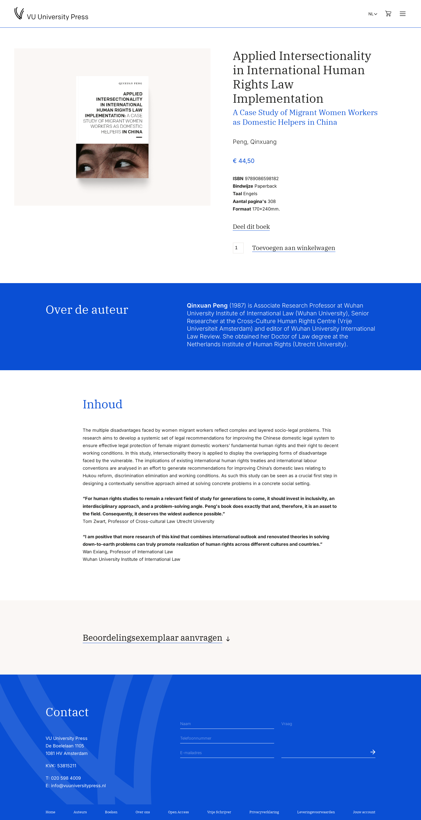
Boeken (111, 812)
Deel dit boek (251, 226)
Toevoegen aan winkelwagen (293, 248)
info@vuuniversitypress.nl (78, 785)
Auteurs (80, 812)
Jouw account (364, 812)
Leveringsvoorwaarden (316, 812)
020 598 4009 (66, 778)
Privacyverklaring (264, 812)
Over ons (143, 812)
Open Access (178, 812)
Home (50, 812)
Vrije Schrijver (219, 812)
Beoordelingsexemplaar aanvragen (152, 637)
